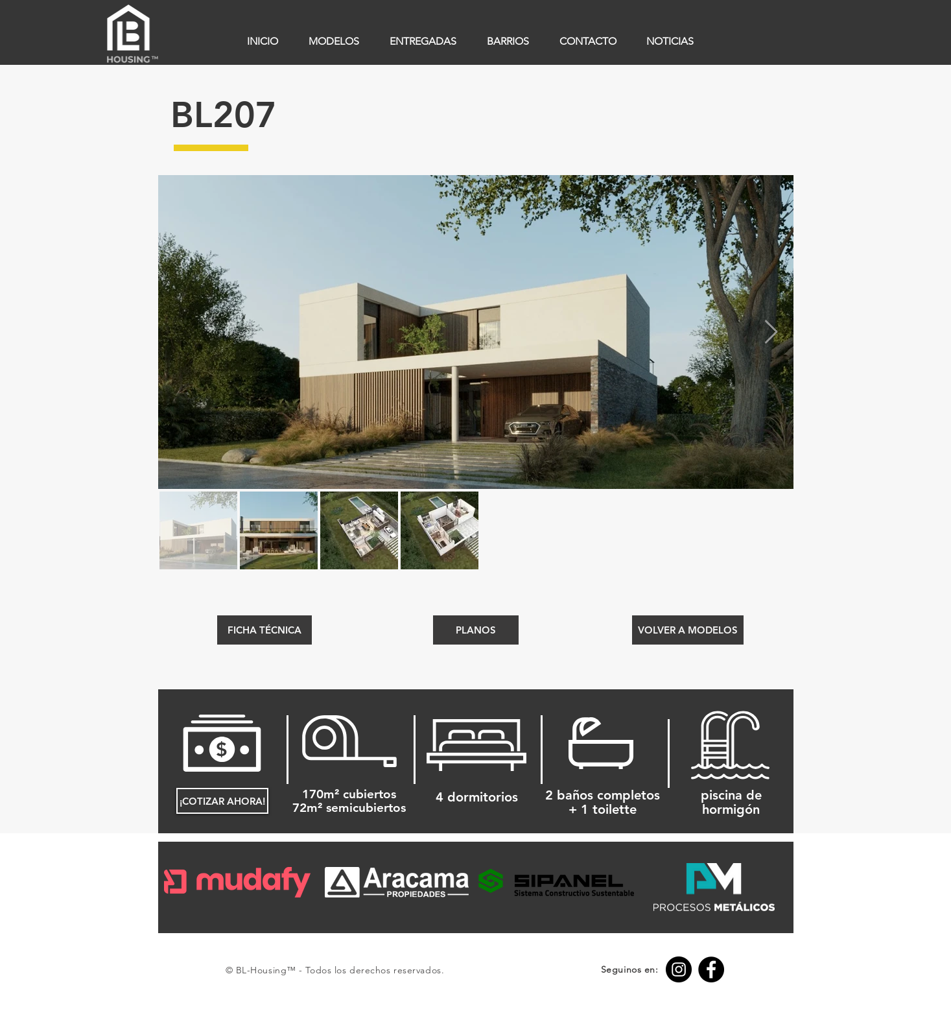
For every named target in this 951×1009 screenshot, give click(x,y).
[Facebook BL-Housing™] (711, 969)
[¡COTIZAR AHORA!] (222, 801)
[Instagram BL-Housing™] (679, 969)
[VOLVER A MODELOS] (688, 630)
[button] (476, 630)
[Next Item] (771, 332)
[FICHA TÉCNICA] (264, 630)
